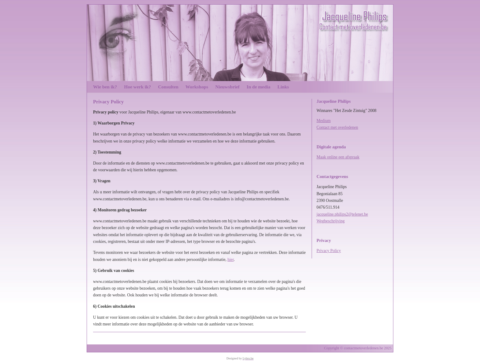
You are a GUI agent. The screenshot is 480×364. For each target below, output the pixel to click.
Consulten (168, 86)
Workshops (197, 86)
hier (230, 259)
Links (283, 86)
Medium (324, 120)
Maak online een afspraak (338, 157)
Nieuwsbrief (227, 86)
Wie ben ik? (105, 86)
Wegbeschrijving (331, 221)
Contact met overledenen (337, 127)
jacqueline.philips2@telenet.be (342, 214)
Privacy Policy (329, 250)
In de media (259, 86)
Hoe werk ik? (137, 86)
